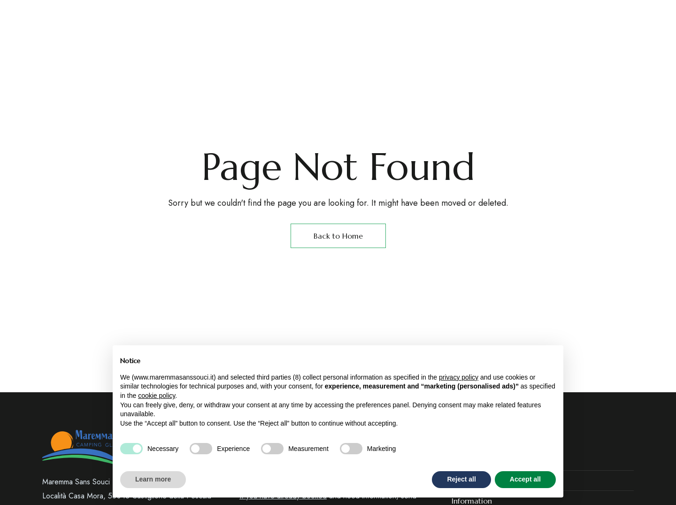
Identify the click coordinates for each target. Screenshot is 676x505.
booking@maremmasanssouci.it (574, 13)
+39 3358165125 (478, 13)
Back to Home (338, 236)
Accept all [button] (525, 479)
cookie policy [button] (156, 395)
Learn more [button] (153, 479)
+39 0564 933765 (413, 13)
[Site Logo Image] (444, 56)
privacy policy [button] (458, 377)
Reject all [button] (461, 479)
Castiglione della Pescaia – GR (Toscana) (120, 13)
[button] (546, 56)
